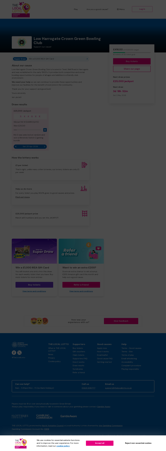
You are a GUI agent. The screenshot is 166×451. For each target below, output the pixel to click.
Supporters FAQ (80, 358)
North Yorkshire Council (52, 425)
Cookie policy (54, 361)
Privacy (51, 358)
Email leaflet (102, 355)
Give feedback (121, 321)
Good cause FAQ (104, 358)
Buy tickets (132, 61)
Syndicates (78, 369)
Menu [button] (121, 9)
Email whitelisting (129, 358)
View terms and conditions (34, 291)
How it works (78, 362)
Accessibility (127, 362)
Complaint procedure (131, 365)
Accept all (99, 443)
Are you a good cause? (97, 9)
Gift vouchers (79, 351)
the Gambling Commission (111, 425)
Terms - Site (127, 351)
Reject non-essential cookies (138, 443)
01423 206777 (88, 388)
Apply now (102, 348)
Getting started (104, 362)
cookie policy (63, 446)
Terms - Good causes (131, 348)
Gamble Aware (103, 406)
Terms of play (127, 355)
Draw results (78, 365)
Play (76, 9)
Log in (142, 9)
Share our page (132, 68)
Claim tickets (78, 355)
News (50, 354)
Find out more (23, 197)
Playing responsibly (130, 369)
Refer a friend (81, 284)
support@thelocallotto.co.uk (118, 388)
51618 (46, 429)
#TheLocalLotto (18, 357)
